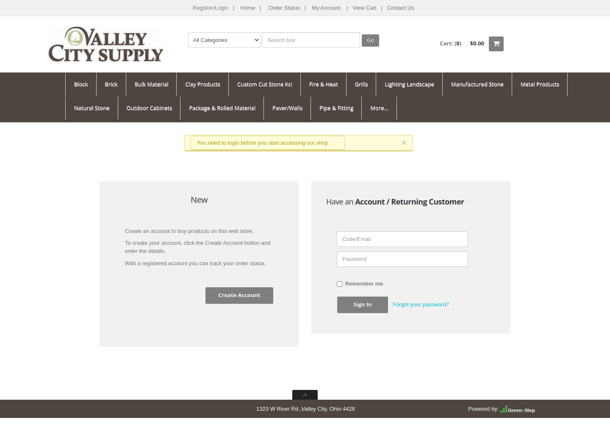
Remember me (360, 283)
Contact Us (400, 8)
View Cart (364, 8)
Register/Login (210, 8)
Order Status (284, 8)
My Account (326, 8)
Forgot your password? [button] (421, 304)
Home (248, 8)
